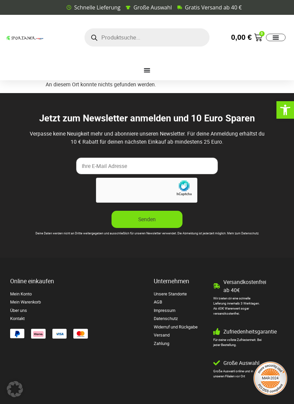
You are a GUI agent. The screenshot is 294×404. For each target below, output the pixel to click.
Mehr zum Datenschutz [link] (243, 233)
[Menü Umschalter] (275, 37)
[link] (285, 110)
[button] (15, 389)
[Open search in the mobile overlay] (147, 37)
